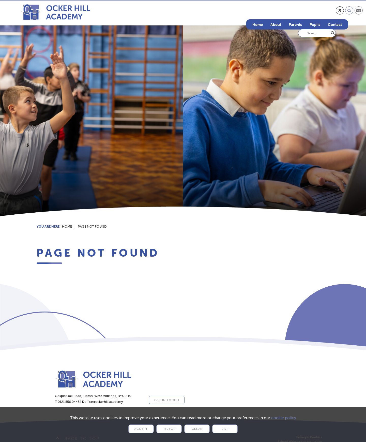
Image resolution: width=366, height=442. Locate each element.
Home (67, 226)
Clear (197, 429)
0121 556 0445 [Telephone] (69, 402)
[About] (276, 15)
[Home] (55, 12)
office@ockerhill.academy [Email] (103, 402)
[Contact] (335, 15)
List (225, 429)
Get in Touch (166, 400)
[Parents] (295, 15)
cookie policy (283, 417)
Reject (169, 429)
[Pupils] (315, 15)
